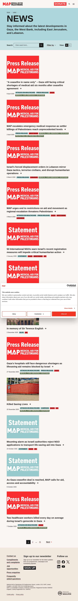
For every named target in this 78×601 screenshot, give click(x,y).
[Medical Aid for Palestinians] (13, 4)
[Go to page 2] (33, 542)
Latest (14, 12)
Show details (68, 308)
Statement (22, 256)
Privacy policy (20, 594)
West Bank (33, 133)
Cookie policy (10, 594)
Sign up (29, 567)
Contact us (11, 556)
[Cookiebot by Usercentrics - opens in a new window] (68, 285)
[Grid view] (66, 45)
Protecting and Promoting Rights (29, 136)
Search (10, 45)
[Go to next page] (49, 542)
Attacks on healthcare (25, 92)
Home (8, 12)
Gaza (52, 92)
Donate (60, 3)
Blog (22, 332)
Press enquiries (13, 572)
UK (45, 256)
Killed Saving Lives (19, 404)
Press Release (42, 92)
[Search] (41, 45)
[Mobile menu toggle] (73, 4)
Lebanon (33, 177)
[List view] (69, 45)
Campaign (45, 408)
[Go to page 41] (40, 542)
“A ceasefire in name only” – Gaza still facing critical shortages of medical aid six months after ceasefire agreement (35, 85)
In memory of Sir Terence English (26, 328)
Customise (39, 314)
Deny (14, 314)
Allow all (64, 314)
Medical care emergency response (30, 95)
